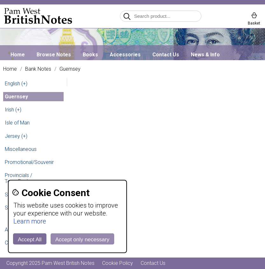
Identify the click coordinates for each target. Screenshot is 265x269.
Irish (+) (13, 110)
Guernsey (69, 69)
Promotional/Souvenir (29, 162)
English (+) (16, 84)
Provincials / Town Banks (18, 178)
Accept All (30, 240)
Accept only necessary (82, 240)
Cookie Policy (117, 263)
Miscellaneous (21, 149)
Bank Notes (38, 69)
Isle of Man (17, 123)
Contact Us (165, 55)
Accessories (125, 55)
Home (17, 55)
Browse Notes (54, 55)
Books (90, 55)
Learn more (29, 221)
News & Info (205, 55)
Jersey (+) (16, 136)
